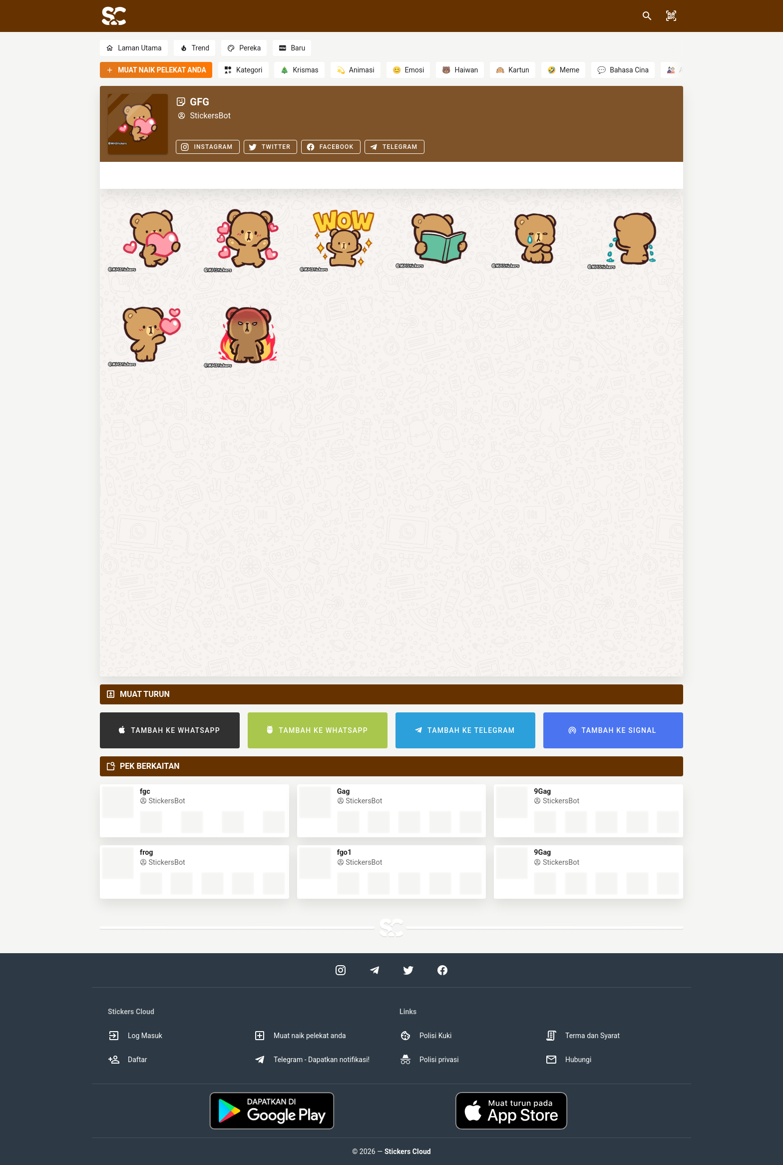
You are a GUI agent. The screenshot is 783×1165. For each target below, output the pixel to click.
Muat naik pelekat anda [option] (300, 1036)
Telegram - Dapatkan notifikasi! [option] (312, 1060)
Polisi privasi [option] (429, 1060)
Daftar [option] (127, 1060)
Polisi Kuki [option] (425, 1036)
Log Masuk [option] (135, 1036)
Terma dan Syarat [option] (582, 1036)
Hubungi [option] (568, 1060)
